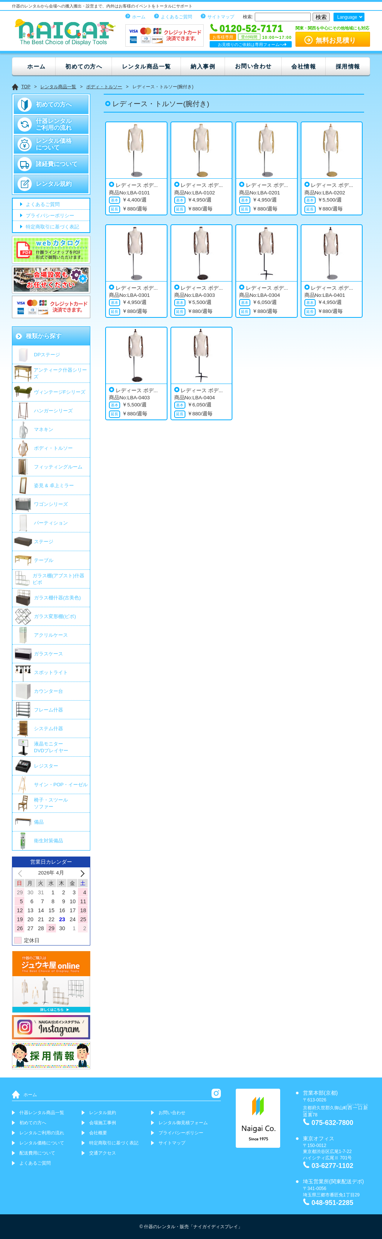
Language (347, 17)
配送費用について (37, 1153)
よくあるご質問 (176, 16)
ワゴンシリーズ (51, 504)
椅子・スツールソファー (51, 803)
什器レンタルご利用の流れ (54, 124)
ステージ (43, 541)
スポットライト (51, 672)
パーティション (51, 523)
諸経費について (57, 164)
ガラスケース (48, 654)
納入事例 (203, 66)
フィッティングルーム (58, 467)
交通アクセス (102, 1153)
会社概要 (98, 1132)
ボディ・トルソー (53, 448)
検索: (248, 16)
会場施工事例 (102, 1122)
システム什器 (48, 728)
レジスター (46, 766)
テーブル (43, 560)
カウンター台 (48, 691)
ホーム (138, 16)
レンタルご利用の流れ (41, 1132)
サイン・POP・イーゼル (61, 784)
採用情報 (348, 66)
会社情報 (303, 66)
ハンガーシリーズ (53, 410)
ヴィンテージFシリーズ (59, 392)
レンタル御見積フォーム (183, 1122)
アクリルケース (51, 635)
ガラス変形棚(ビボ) (55, 616)
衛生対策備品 (48, 840)
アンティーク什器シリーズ (60, 373)
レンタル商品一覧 (146, 66)
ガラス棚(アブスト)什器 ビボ (58, 579)
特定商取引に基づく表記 (51, 227)
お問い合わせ (253, 66)
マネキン (43, 429)
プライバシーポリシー (49, 215)
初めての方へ (83, 66)
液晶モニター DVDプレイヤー (51, 747)
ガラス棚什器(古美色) (57, 597)
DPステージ (47, 354)
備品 (39, 822)
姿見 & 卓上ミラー (54, 485)
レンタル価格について (54, 144)
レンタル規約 (54, 184)
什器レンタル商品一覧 (41, 1112)
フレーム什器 (48, 710)
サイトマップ (220, 16)
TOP (25, 86)
